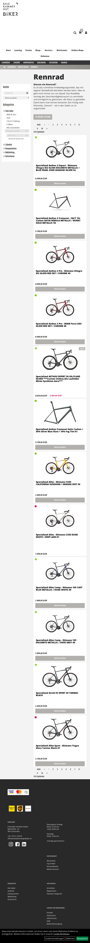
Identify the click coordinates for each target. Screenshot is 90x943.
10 (42, 128)
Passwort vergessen (54, 894)
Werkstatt (62, 50)
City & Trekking (13, 121)
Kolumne (45, 56)
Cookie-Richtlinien (61, 934)
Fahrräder (6, 62)
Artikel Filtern (42, 117)
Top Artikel (51, 863)
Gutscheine (53, 62)
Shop (38, 50)
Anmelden (51, 888)
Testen (28, 50)
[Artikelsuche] (75, 33)
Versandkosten (52, 866)
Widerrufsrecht (53, 869)
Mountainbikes (13, 127)
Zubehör (16, 62)
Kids (8, 118)
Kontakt (50, 912)
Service (49, 50)
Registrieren (51, 891)
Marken (64, 62)
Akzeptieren (82, 938)
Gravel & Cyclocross (16, 138)
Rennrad (34, 67)
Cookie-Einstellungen (54, 938)
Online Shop (77, 50)
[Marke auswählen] (16, 97)
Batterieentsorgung (54, 924)
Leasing (18, 50)
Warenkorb (51, 861)
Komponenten (28, 62)
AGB (48, 921)
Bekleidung (41, 62)
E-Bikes (9, 124)
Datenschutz (52, 918)
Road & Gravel (23, 67)
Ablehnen (70, 938)
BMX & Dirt (11, 114)
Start (8, 50)
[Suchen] (27, 93)
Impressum (51, 915)
